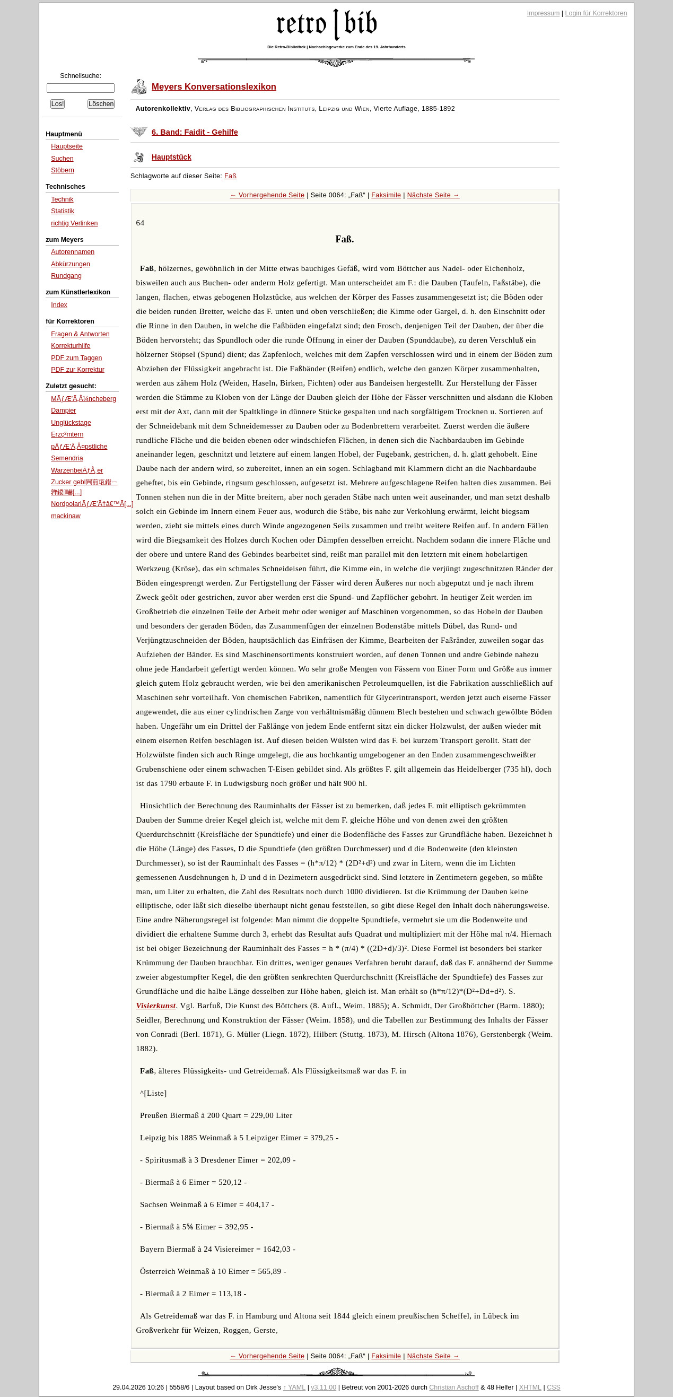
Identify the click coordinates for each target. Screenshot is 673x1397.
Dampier (63, 410)
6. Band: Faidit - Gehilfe (195, 132)
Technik (62, 199)
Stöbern (62, 170)
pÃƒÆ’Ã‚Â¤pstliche (79, 446)
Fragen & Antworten (80, 334)
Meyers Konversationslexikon (214, 87)
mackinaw (66, 516)
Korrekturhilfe (70, 346)
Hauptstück (171, 157)
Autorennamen (72, 252)
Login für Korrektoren (596, 13)
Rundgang (66, 276)
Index (59, 305)
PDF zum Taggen (76, 358)
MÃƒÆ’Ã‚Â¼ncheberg (83, 399)
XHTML (530, 1387)
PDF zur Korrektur (77, 369)
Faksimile (386, 195)
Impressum (543, 13)
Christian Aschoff (453, 1387)
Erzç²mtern (67, 434)
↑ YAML (294, 1387)
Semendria (67, 458)
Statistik (62, 211)
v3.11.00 (323, 1387)
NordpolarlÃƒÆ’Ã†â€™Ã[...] (92, 504)
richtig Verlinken (74, 223)
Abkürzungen (70, 264)
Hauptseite (67, 146)
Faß (230, 176)
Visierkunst (156, 1005)
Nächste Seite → (433, 195)
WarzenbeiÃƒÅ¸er (77, 470)
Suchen (62, 158)
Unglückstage (71, 422)
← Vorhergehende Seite (267, 195)
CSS (554, 1387)
